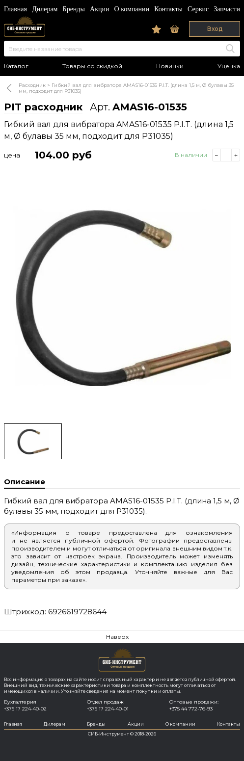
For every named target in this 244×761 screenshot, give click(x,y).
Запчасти (227, 9)
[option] (122, 296)
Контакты (168, 9)
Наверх (117, 636)
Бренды (74, 9)
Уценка (228, 66)
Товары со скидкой (92, 66)
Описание (24, 481)
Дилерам (44, 9)
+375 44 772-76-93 (191, 709)
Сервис (198, 9)
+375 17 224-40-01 (108, 709)
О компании (131, 9)
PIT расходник (43, 107)
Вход (214, 28)
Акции (99, 9)
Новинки (170, 66)
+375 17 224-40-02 (25, 709)
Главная (15, 9)
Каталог (16, 66)
